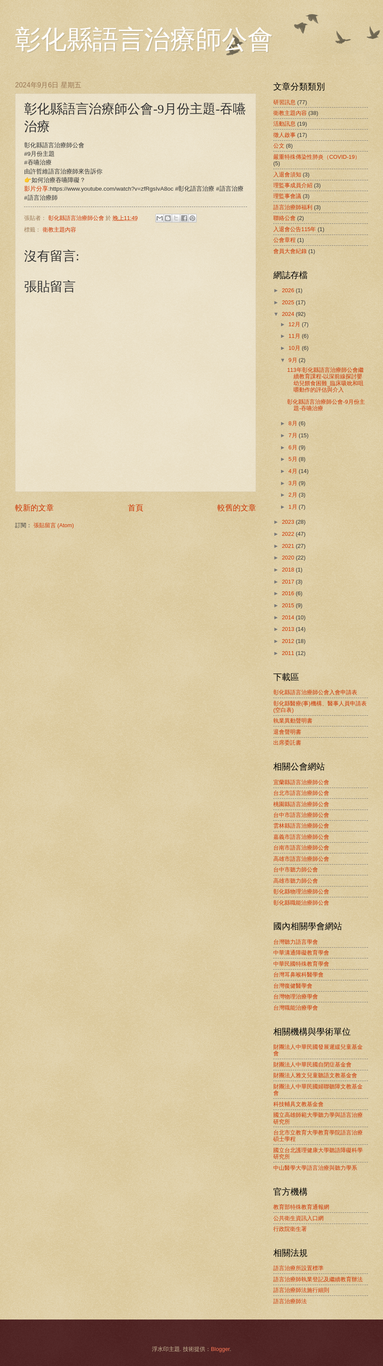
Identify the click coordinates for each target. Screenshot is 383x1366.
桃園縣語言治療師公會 (301, 804)
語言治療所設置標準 (298, 1268)
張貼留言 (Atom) (54, 525)
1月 (293, 507)
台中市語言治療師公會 (301, 815)
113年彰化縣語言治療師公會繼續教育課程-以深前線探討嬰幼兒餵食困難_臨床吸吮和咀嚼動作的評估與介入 (325, 380)
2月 (293, 494)
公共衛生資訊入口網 (298, 1218)
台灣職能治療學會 (295, 1007)
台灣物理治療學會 (295, 996)
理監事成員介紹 (292, 185)
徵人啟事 (284, 135)
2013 (289, 629)
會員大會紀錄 (290, 251)
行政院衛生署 (290, 1229)
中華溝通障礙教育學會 (301, 952)
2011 (289, 653)
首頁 (135, 508)
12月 (295, 324)
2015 (289, 605)
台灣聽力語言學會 (295, 942)
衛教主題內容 (59, 229)
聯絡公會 (284, 218)
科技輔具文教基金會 (298, 1104)
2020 (289, 557)
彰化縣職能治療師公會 (301, 902)
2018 (289, 569)
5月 (293, 459)
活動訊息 (284, 124)
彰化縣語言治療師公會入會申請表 (315, 692)
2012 (289, 641)
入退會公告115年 (294, 229)
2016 (289, 593)
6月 (293, 447)
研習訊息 (284, 102)
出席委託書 (287, 742)
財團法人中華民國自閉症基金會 (312, 1064)
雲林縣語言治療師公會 (301, 825)
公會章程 (284, 240)
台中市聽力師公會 (295, 869)
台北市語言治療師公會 (301, 793)
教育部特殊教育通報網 (301, 1207)
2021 (289, 546)
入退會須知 (287, 174)
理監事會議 (287, 196)
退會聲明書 (287, 732)
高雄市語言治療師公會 (301, 859)
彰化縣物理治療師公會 (301, 891)
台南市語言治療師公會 (301, 847)
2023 (289, 522)
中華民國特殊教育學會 (301, 964)
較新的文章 (34, 508)
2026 (289, 290)
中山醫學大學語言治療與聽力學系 (315, 1168)
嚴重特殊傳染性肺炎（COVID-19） (316, 157)
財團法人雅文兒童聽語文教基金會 (315, 1075)
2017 (289, 581)
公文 (278, 145)
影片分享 (36, 188)
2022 (289, 534)
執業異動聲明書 (292, 720)
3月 (293, 483)
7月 (293, 435)
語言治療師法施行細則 (301, 1290)
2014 (289, 617)
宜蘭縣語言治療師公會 (301, 782)
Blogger (220, 1349)
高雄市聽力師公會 (295, 881)
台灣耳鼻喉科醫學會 (298, 974)
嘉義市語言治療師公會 (301, 837)
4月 (293, 471)
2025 (289, 302)
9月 (293, 360)
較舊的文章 (236, 508)
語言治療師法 (290, 1301)
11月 (295, 336)
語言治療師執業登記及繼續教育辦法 (318, 1279)
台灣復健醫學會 (292, 986)
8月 (293, 423)
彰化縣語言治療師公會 (144, 39)
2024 (289, 314)
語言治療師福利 (292, 207)
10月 (295, 348)
